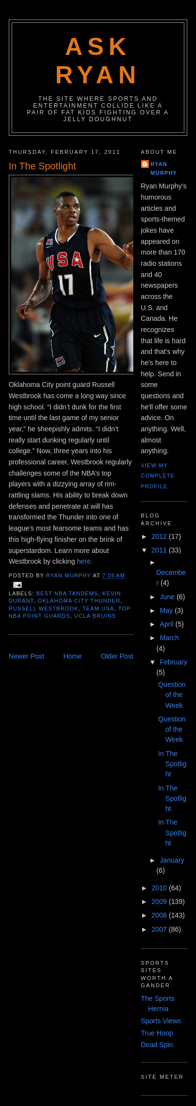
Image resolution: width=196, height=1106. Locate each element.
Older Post (117, 656)
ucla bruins (95, 616)
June (168, 597)
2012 (159, 536)
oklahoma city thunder (78, 601)
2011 (159, 550)
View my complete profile (158, 475)
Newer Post (26, 656)
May (167, 610)
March (169, 638)
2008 (159, 915)
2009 (159, 901)
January (172, 860)
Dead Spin (157, 1045)
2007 (159, 929)
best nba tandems (67, 593)
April (167, 624)
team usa (98, 608)
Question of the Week (172, 695)
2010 (159, 888)
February (173, 662)
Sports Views (161, 1021)
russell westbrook (44, 608)
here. (84, 561)
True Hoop (157, 1033)
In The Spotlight (172, 764)
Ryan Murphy (164, 168)
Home (72, 656)
